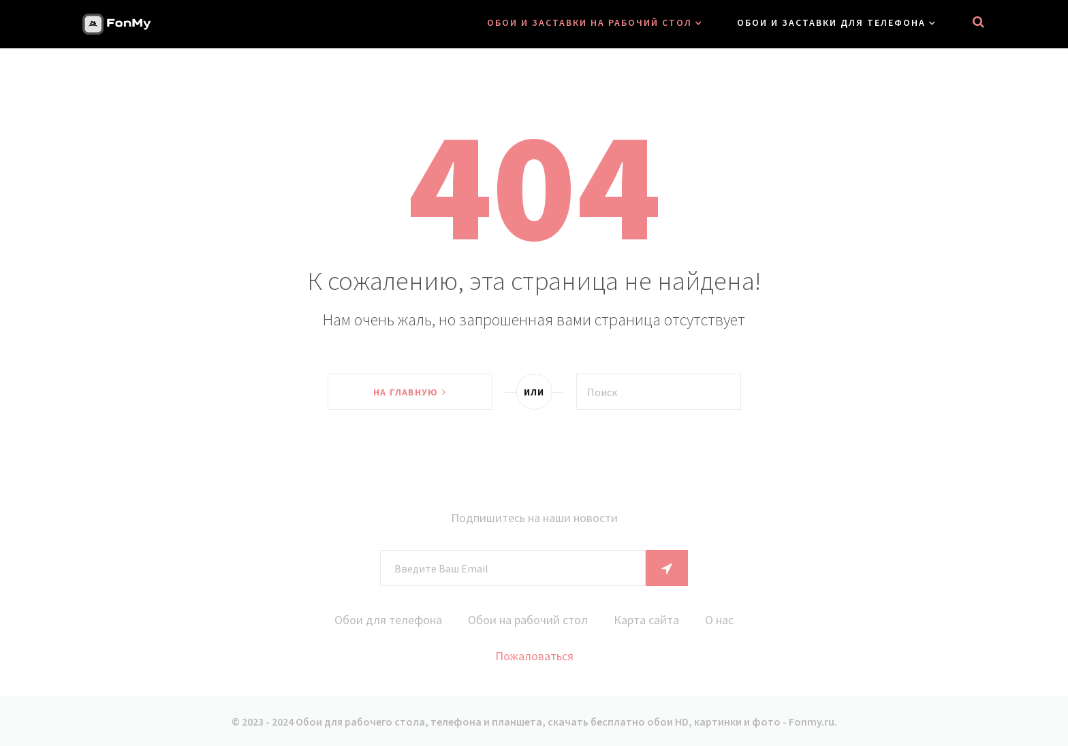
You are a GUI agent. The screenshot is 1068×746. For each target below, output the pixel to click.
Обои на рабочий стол (528, 620)
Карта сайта (646, 620)
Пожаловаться (534, 656)
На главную (409, 392)
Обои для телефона (388, 620)
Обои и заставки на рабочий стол (589, 22)
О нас (719, 620)
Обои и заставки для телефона (831, 22)
